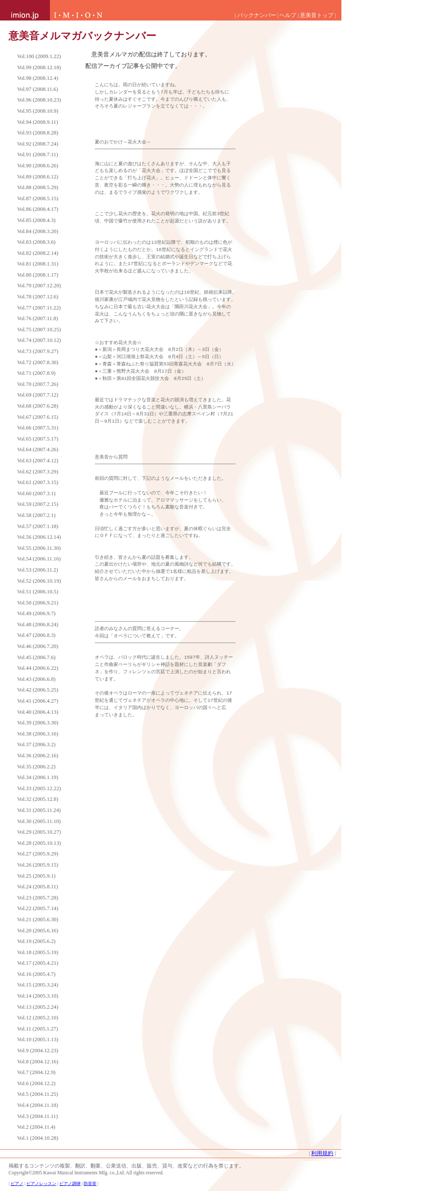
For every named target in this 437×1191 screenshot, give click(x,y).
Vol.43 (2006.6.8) (36, 679)
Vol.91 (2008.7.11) (37, 155)
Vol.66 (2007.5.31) (37, 428)
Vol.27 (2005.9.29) (37, 854)
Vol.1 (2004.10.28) (37, 1138)
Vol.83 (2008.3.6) (36, 242)
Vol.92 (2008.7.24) (37, 144)
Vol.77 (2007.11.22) (39, 308)
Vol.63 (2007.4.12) (37, 461)
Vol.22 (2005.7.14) (37, 908)
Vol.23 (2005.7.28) (37, 898)
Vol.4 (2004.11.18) (37, 1105)
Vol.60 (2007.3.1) (36, 493)
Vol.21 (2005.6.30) (37, 919)
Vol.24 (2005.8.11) (37, 887)
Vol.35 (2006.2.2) (36, 767)
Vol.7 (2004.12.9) (36, 1072)
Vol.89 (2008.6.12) (37, 177)
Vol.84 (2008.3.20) (37, 231)
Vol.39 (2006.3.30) (37, 723)
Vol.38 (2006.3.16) (37, 734)
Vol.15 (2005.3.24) (37, 985)
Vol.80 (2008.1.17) (37, 275)
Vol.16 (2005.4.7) (36, 974)
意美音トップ (316, 15)
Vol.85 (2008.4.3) (36, 220)
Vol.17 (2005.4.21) (37, 963)
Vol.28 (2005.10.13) (39, 843)
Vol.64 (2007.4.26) (37, 449)
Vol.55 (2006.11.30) (39, 548)
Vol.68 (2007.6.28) (37, 406)
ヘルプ (288, 15)
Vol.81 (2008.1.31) (37, 264)
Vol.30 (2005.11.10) (39, 821)
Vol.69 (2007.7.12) (37, 395)
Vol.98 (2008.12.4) (37, 78)
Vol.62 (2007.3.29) (37, 472)
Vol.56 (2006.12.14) (39, 537)
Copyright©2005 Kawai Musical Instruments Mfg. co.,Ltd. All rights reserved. (86, 1172)
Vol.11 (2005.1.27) (37, 1029)
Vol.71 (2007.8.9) (36, 373)
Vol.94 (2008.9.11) (37, 122)
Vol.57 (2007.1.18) (37, 526)
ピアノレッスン (41, 1183)
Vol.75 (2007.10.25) (39, 330)
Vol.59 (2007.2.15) (37, 504)
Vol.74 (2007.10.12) (39, 340)
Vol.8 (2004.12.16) (37, 1062)
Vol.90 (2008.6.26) (37, 166)
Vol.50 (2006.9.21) (37, 603)
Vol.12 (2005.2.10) (37, 1018)
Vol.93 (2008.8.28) (37, 133)
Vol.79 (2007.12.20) (39, 286)
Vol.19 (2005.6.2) (36, 941)
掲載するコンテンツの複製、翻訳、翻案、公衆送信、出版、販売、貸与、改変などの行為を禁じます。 (126, 1165)
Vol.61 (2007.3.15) (37, 482)
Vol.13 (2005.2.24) (37, 1007)
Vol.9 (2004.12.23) (37, 1051)
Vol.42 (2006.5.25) (37, 690)
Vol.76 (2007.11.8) (37, 318)
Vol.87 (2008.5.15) (37, 198)
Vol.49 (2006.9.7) (36, 613)
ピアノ (17, 1183)
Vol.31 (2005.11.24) (39, 810)
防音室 (90, 1183)
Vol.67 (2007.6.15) (37, 417)
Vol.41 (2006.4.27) (37, 701)
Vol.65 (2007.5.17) (37, 439)
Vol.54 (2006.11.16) (39, 559)
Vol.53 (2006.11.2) (37, 570)
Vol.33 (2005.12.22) (39, 788)
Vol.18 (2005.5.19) (37, 952)
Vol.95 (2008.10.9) (37, 111)
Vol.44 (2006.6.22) (37, 668)
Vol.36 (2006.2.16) (37, 756)
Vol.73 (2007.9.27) (37, 351)
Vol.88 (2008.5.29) (37, 187)
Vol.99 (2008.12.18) (39, 67)
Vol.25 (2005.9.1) (36, 876)
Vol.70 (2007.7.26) (37, 384)
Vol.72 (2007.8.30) (37, 362)
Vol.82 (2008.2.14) (37, 253)
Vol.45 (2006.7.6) (36, 657)
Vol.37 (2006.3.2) (36, 744)
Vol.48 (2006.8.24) (37, 625)
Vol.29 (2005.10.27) (39, 832)
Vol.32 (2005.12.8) (37, 799)
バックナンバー (256, 15)
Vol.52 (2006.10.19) (39, 581)
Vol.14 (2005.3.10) (37, 996)
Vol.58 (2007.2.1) (36, 515)
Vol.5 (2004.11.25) (37, 1094)
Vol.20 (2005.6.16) (37, 931)
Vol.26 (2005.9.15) (37, 865)
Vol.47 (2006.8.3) (36, 635)
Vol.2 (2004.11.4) (36, 1127)
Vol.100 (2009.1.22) (39, 56)
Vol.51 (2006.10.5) (37, 592)
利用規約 (322, 1153)
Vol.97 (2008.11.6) (37, 89)
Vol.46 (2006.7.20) (37, 646)
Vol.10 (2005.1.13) (37, 1039)
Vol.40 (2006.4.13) (37, 712)
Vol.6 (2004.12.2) (36, 1083)
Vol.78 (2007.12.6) (37, 297)
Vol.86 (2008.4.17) (37, 209)
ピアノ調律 (70, 1183)
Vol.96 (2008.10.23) (39, 100)
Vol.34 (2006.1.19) (37, 777)
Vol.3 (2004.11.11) (37, 1116)
